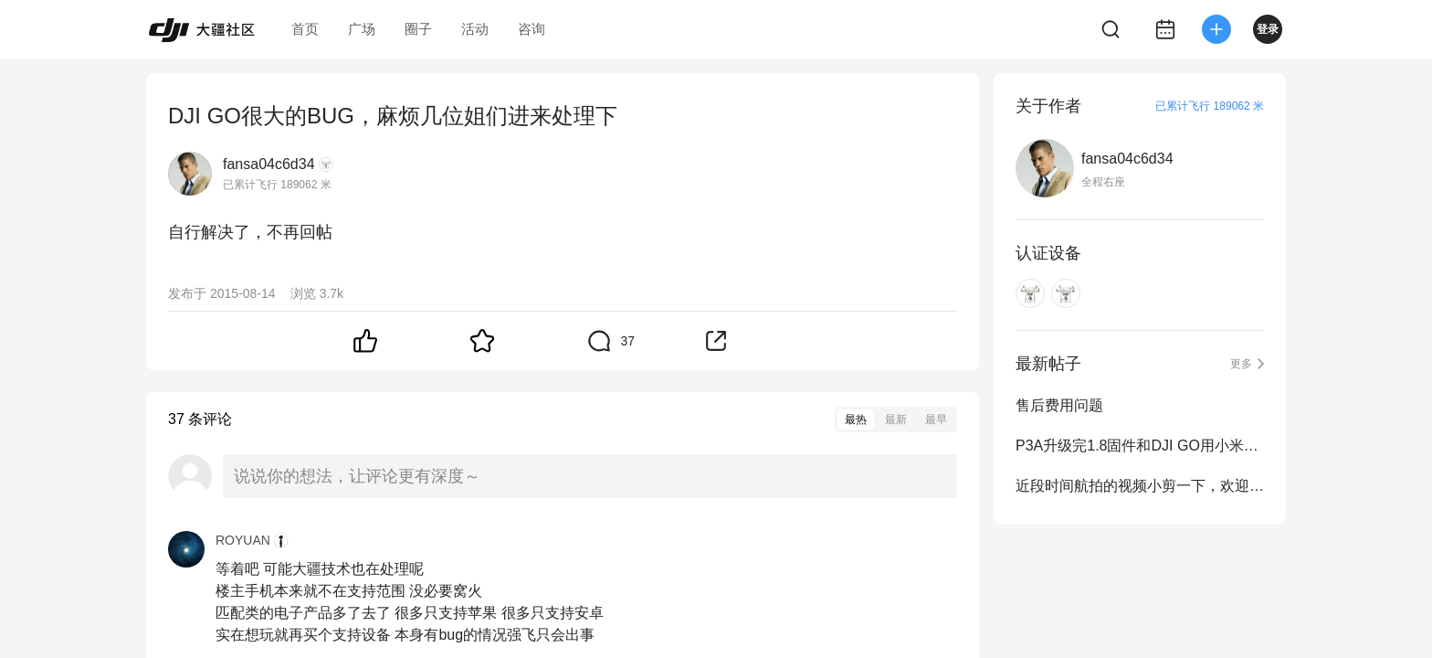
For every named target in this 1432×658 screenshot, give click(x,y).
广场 (361, 29)
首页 (305, 29)
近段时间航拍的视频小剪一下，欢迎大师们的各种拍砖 (1140, 486)
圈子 (418, 29)
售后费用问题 (1059, 405)
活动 (475, 29)
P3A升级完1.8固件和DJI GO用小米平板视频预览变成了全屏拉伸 (1140, 445)
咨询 (531, 29)
